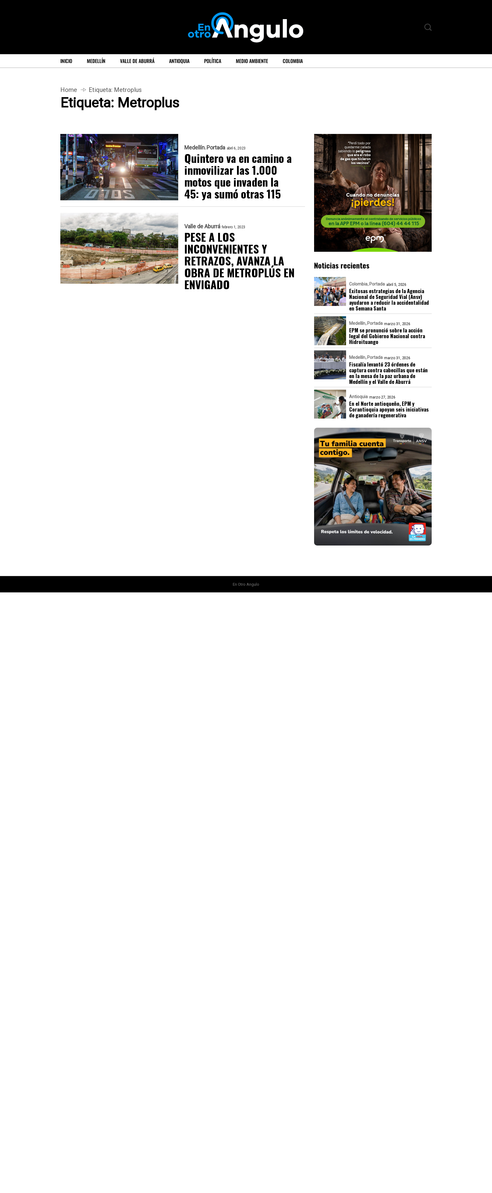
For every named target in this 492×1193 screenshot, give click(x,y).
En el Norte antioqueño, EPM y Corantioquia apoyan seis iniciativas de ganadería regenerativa (389, 409)
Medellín (96, 61)
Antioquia (179, 61)
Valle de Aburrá (137, 61)
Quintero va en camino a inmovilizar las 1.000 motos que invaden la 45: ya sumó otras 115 (238, 175)
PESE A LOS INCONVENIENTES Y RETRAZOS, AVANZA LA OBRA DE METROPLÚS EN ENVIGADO (239, 260)
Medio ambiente (252, 61)
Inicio (66, 61)
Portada (216, 148)
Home (68, 89)
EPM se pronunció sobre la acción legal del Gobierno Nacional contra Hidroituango (387, 336)
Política (212, 61)
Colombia (293, 61)
